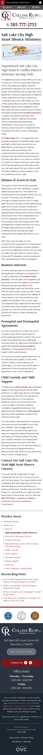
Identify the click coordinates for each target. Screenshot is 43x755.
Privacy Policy (27, 738)
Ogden (5, 706)
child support (34, 411)
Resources (14, 738)
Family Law (8, 525)
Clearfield (11, 703)
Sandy (17, 706)
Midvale (36, 703)
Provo (11, 706)
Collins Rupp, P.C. (12, 138)
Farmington (20, 703)
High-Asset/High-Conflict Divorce (21, 533)
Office (36, 7)
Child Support (11, 554)
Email (21, 7)
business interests (32, 113)
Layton (29, 703)
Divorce (8, 529)
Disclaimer (16, 742)
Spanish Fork (25, 706)
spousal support (27, 346)
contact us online (25, 498)
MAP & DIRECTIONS (21, 652)
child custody (21, 387)
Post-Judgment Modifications (18, 568)
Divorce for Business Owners (18, 536)
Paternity (9, 565)
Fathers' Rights (12, 561)
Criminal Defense (11, 522)
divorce (9, 80)
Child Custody (11, 550)
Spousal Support (13, 557)
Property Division (13, 540)
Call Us (7, 7)
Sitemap (27, 742)
